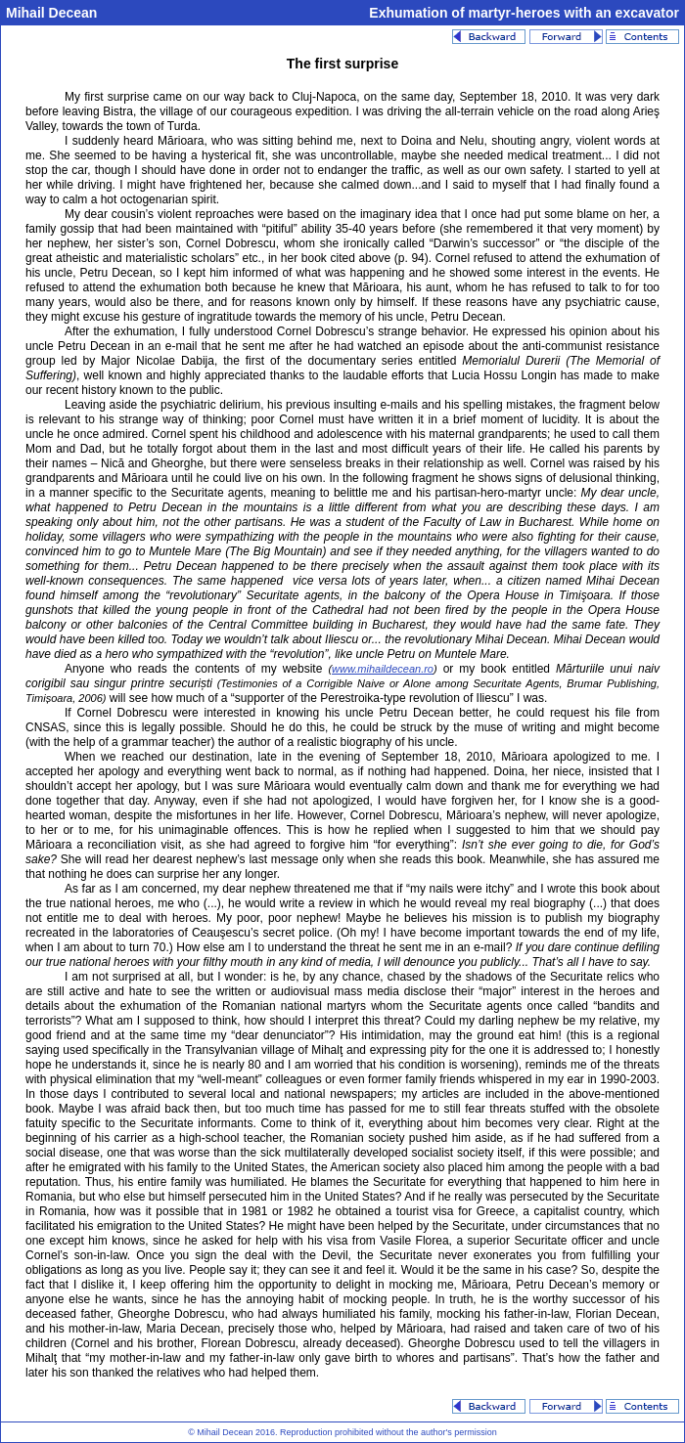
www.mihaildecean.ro (383, 669)
